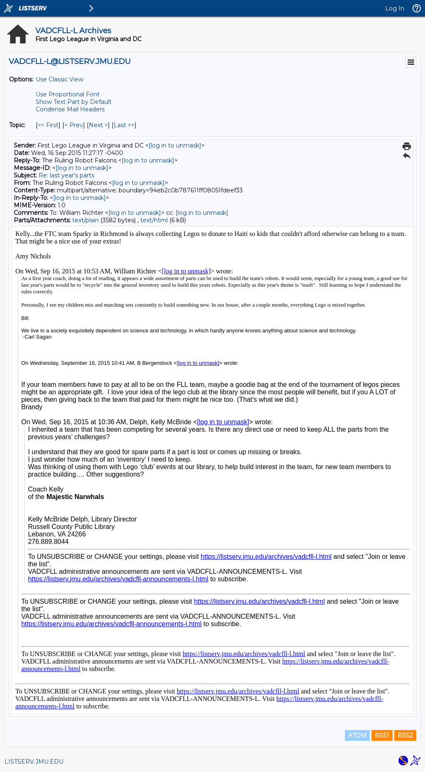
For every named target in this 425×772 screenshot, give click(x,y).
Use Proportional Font (68, 94)
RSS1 (382, 735)
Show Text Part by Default (74, 102)
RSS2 (405, 735)
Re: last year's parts (66, 175)
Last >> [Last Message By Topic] (124, 125)
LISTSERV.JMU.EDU (34, 761)
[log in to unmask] (175, 145)
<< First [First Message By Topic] (48, 125)
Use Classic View (59, 79)
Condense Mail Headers (70, 109)
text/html (154, 220)
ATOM (357, 735)
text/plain (85, 220)
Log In (394, 8)
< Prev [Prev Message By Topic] (73, 125)
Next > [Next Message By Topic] (98, 125)
